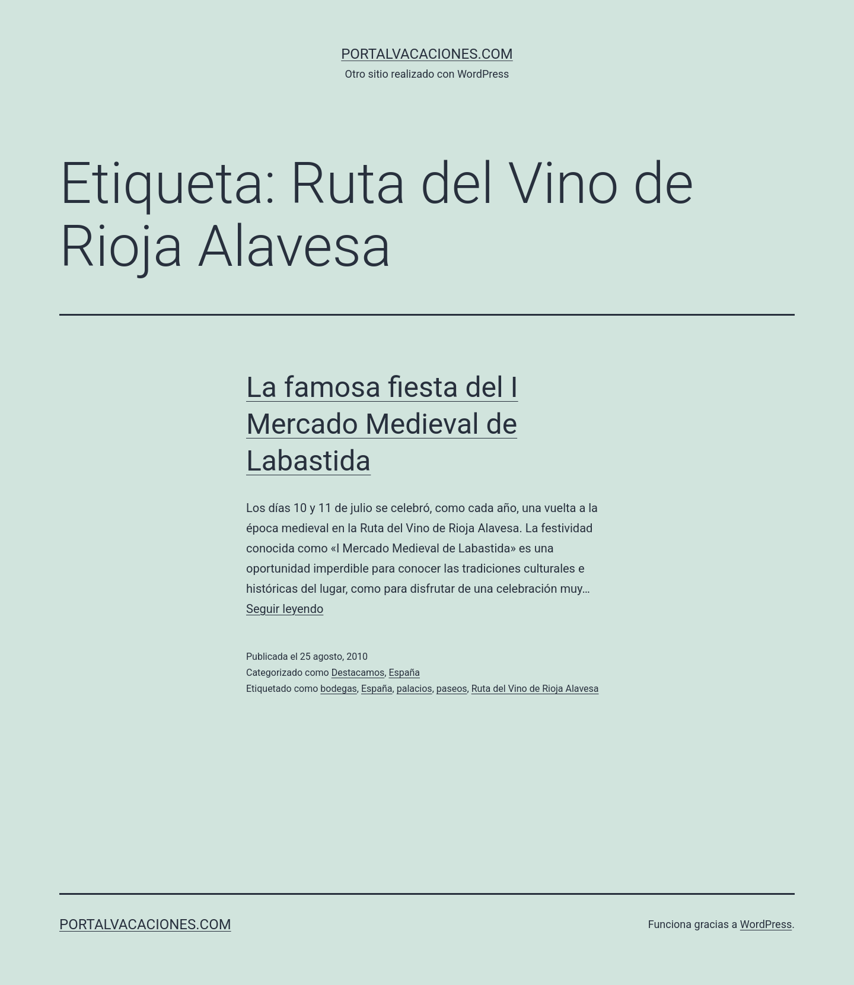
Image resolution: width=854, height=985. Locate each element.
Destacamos (358, 672)
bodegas (338, 688)
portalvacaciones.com (427, 54)
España (404, 672)
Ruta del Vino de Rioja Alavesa (535, 688)
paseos (451, 688)
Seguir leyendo (284, 609)
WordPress (766, 924)
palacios (414, 688)
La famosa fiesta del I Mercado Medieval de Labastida (382, 424)
